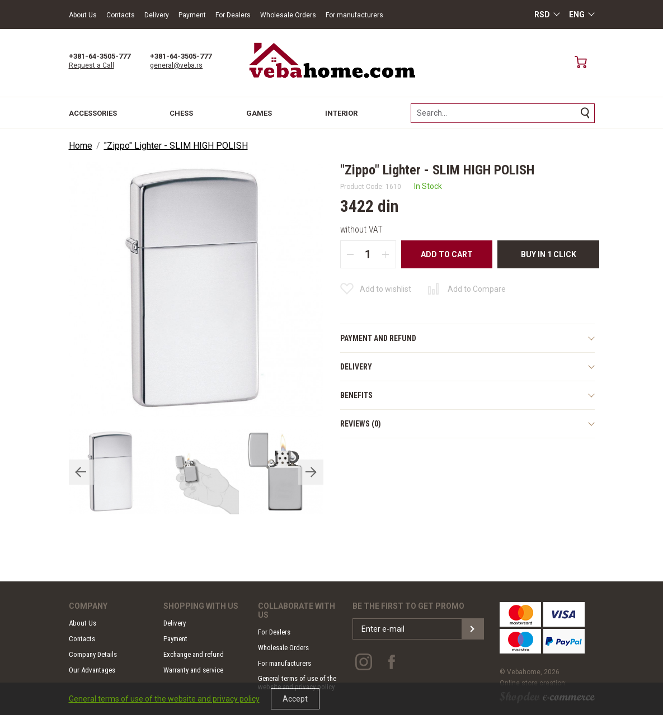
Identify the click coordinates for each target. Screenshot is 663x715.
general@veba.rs (176, 65)
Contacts (120, 15)
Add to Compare (477, 289)
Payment (192, 15)
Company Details (93, 654)
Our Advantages (92, 670)
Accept (295, 698)
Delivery (156, 15)
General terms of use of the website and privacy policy (164, 698)
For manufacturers (354, 15)
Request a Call (91, 65)
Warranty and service (193, 670)
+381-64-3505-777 (99, 56)
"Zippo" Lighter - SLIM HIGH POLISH (176, 145)
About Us (83, 15)
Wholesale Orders (288, 15)
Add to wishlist (385, 289)
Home (80, 145)
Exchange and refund (193, 654)
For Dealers (233, 15)
